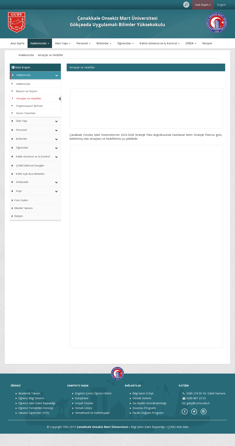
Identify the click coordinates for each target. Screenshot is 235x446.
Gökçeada (22, 182)
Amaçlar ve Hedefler (66, 55)
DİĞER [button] (191, 43)
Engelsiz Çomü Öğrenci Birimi (93, 405)
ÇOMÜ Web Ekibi (177, 439)
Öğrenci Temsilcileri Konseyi (35, 420)
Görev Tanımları (25, 113)
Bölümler (21, 138)
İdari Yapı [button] (62, 43)
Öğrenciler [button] (125, 43)
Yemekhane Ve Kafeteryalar (92, 425)
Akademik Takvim (29, 405)
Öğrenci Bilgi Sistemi (31, 410)
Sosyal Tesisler (84, 415)
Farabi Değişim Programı (148, 425)
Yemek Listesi (83, 420)
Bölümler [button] (104, 43)
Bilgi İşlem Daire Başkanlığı (147, 439)
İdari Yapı (21, 121)
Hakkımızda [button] (39, 43)
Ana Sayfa (17, 43)
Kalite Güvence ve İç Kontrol (33, 156)
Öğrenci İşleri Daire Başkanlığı (36, 415)
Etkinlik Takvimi (21, 208)
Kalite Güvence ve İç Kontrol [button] (160, 43)
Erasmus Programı (144, 420)
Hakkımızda (42, 55)
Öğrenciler (22, 147)
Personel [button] (83, 43)
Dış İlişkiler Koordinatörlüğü (150, 415)
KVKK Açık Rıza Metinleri (30, 174)
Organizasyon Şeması (29, 106)
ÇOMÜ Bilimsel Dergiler (30, 165)
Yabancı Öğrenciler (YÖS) (33, 425)
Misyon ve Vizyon (26, 91)
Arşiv (19, 191)
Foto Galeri (19, 200)
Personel (21, 130)
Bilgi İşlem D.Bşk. (143, 405)
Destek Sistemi (142, 410)
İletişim (207, 43)
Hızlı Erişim (203, 5)
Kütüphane (81, 410)
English (221, 5)
